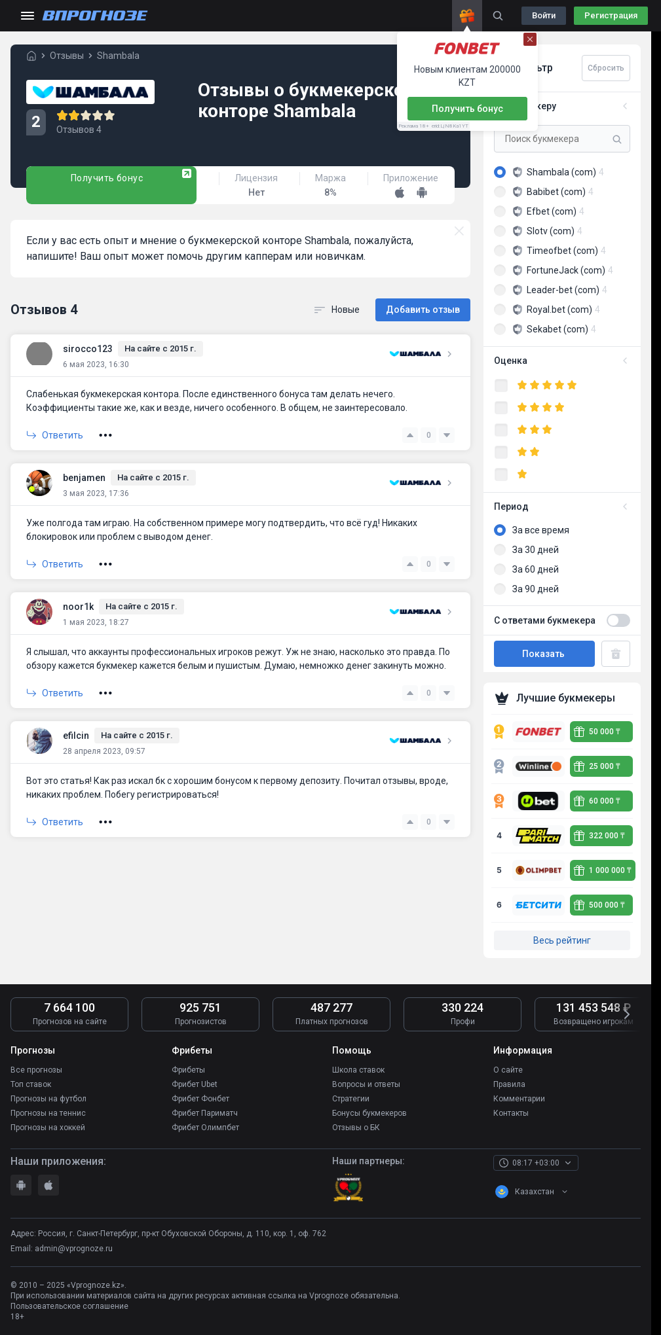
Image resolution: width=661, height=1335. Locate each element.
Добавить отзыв (423, 309)
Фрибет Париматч (205, 1113)
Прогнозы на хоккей (47, 1127)
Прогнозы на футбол (48, 1098)
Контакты (511, 1113)
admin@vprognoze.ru (74, 1248)
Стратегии (350, 1098)
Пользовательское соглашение (69, 1306)
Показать (544, 654)
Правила (509, 1084)
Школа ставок (358, 1070)
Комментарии (519, 1098)
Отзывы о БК (356, 1127)
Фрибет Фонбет (200, 1098)
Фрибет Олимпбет (205, 1127)
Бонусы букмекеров (369, 1113)
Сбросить (606, 68)
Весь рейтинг (562, 940)
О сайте (508, 1070)
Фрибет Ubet (194, 1084)
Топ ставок (30, 1084)
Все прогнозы (36, 1070)
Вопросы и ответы (366, 1084)
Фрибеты (188, 1070)
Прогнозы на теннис (48, 1113)
